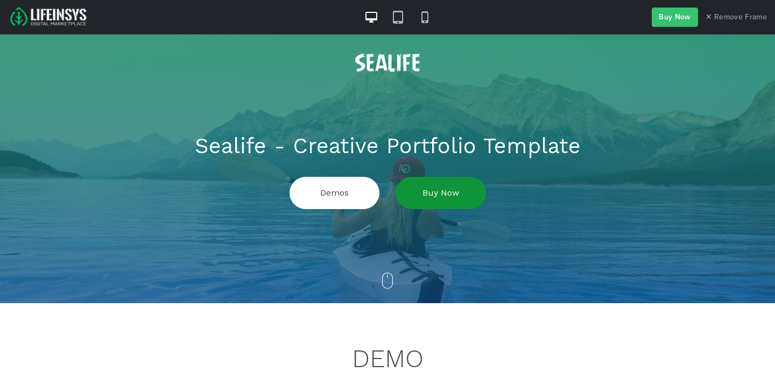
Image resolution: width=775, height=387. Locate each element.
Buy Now (675, 17)
